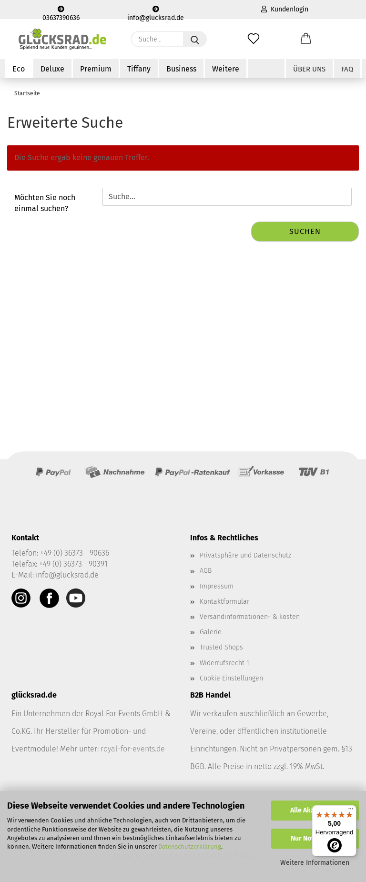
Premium (96, 68)
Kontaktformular (224, 602)
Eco (18, 68)
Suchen (305, 231)
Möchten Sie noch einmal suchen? (44, 203)
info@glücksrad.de (155, 12)
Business (181, 68)
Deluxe (52, 68)
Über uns (309, 69)
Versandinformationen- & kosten (250, 617)
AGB (206, 571)
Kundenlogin (284, 9)
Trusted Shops (221, 647)
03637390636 (61, 12)
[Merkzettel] (253, 39)
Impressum (217, 586)
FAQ (347, 69)
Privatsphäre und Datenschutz (245, 555)
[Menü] (350, 811)
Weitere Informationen (314, 863)
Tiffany (139, 68)
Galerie (211, 632)
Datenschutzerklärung (189, 846)
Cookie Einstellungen (231, 678)
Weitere (225, 68)
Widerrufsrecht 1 (224, 663)
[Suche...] (195, 39)
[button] (306, 39)
